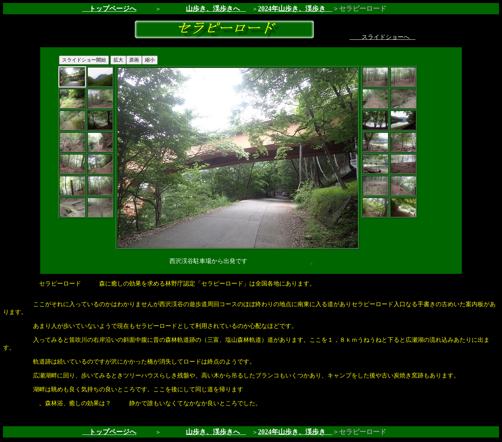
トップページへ (109, 8)
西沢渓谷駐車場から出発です (238, 261)
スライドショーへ (383, 37)
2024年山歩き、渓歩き (295, 8)
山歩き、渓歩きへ (213, 8)
